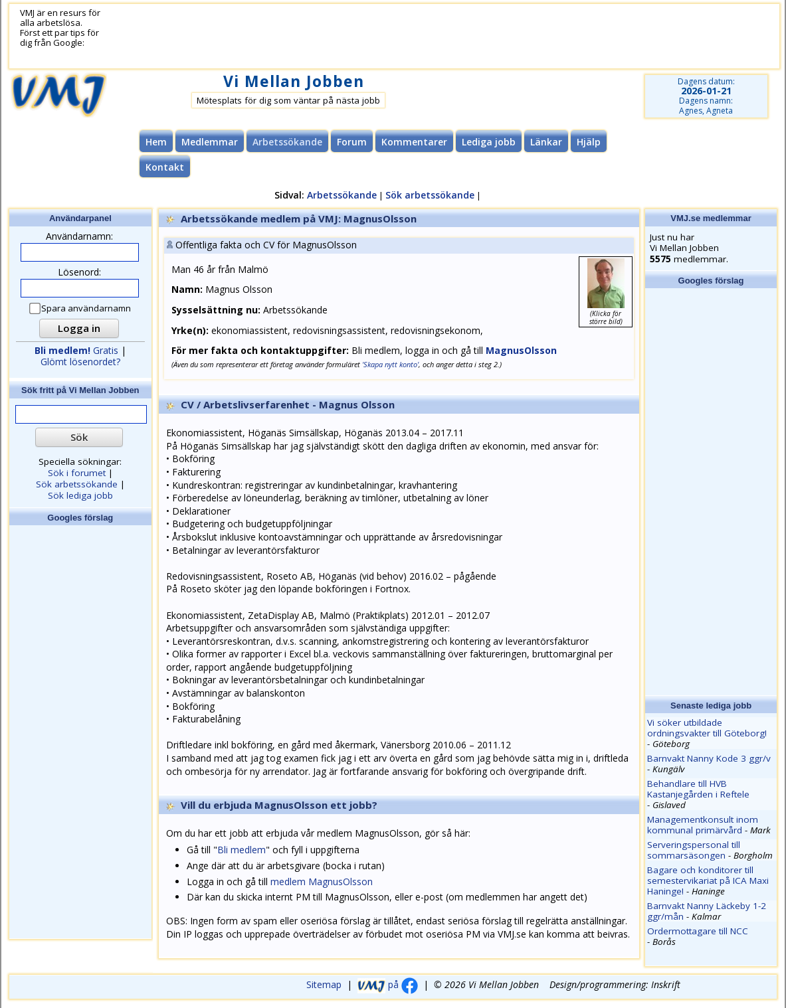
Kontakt (165, 167)
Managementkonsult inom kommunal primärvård (702, 824)
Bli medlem (241, 849)
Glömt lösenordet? (80, 361)
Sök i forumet (77, 473)
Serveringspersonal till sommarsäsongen (693, 850)
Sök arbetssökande (429, 195)
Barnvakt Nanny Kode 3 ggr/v (709, 758)
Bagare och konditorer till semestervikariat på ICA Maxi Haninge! (708, 880)
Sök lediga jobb (80, 495)
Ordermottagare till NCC (697, 931)
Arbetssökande (342, 195)
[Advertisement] (348, 36)
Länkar (546, 141)
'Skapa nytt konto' (390, 364)
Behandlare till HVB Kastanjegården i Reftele (698, 789)
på (387, 984)
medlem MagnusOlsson (321, 881)
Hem (156, 141)
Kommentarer (414, 141)
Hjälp (589, 141)
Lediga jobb (489, 141)
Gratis (76, 350)
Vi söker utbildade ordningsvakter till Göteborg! (707, 727)
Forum (352, 141)
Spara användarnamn (81, 308)
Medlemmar (209, 141)
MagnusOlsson (521, 350)
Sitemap (324, 984)
